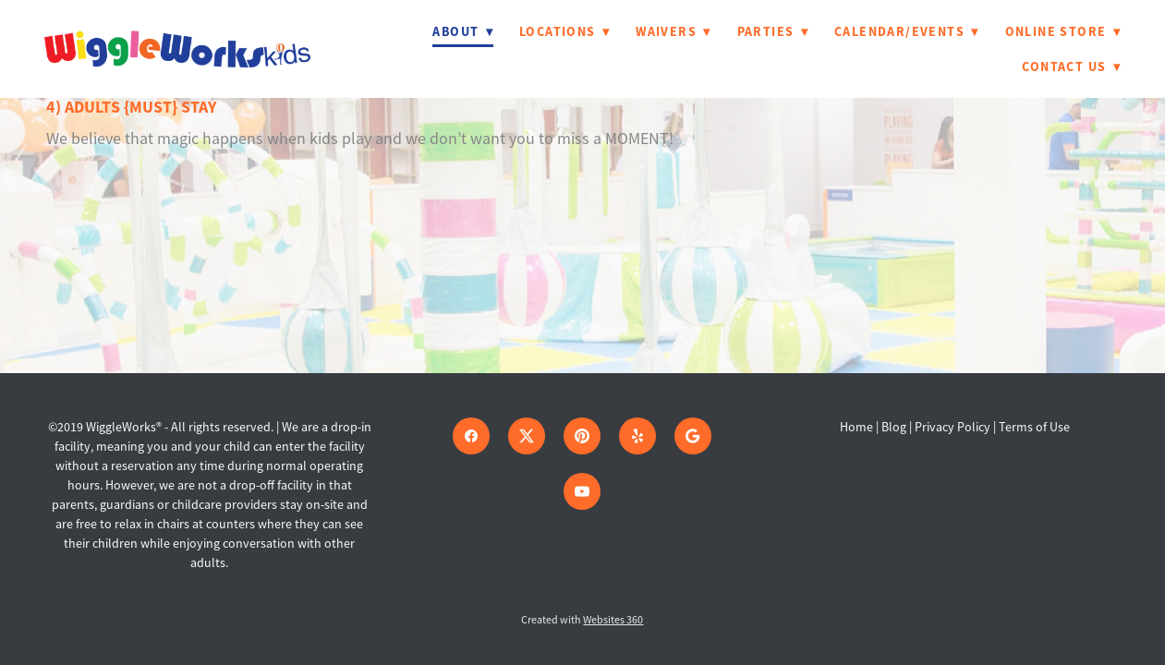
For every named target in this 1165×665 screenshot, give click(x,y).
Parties (772, 31)
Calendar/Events (906, 31)
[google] (692, 435)
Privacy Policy (952, 426)
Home (858, 426)
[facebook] (471, 435)
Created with (582, 619)
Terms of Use (1034, 426)
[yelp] (637, 435)
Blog (893, 426)
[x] (526, 435)
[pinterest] (582, 435)
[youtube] (582, 491)
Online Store (1063, 31)
